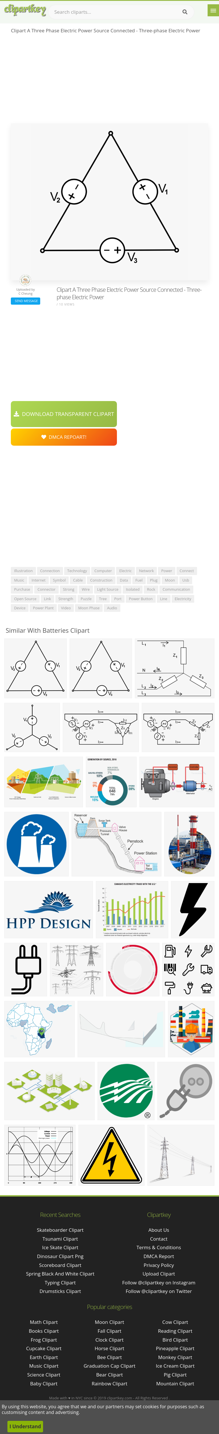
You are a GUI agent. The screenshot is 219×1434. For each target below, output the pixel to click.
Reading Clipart (175, 1331)
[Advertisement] (109, 80)
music (19, 580)
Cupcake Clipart (44, 1348)
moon (170, 580)
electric (125, 570)
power (166, 570)
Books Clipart (44, 1331)
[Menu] (213, 10)
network (146, 570)
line (163, 598)
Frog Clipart (44, 1339)
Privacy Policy (159, 1265)
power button (141, 598)
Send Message (25, 301)
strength (65, 598)
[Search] (185, 12)
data (124, 580)
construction (101, 580)
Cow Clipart (175, 1322)
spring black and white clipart (60, 1273)
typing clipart (60, 1282)
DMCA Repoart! (63, 437)
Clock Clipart (110, 1339)
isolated (132, 589)
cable (78, 580)
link (47, 598)
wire (86, 589)
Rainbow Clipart (109, 1383)
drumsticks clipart (60, 1291)
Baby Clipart (44, 1383)
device (19, 607)
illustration (23, 570)
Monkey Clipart (175, 1357)
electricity (183, 598)
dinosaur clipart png (60, 1256)
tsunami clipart (60, 1238)
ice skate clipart (60, 1247)
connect (187, 570)
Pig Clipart (175, 1374)
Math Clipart (44, 1322)
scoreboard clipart (60, 1265)
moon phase (89, 607)
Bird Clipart (175, 1339)
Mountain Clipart (175, 1383)
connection (50, 570)
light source (108, 589)
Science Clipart (43, 1374)
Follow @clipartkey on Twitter (159, 1291)
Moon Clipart (109, 1322)
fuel (139, 580)
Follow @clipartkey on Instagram (158, 1282)
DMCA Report (158, 1256)
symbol (59, 580)
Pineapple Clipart (175, 1348)
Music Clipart (43, 1365)
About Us (158, 1230)
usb (185, 580)
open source (25, 598)
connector (46, 589)
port (117, 598)
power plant (43, 607)
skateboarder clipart (60, 1230)
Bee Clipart (109, 1357)
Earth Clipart (44, 1357)
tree (103, 598)
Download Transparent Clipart (64, 414)
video (66, 607)
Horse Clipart (109, 1348)
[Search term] (121, 12)
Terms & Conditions (159, 1247)
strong (68, 589)
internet (39, 580)
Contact (158, 1238)
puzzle (86, 598)
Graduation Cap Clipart (109, 1365)
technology (77, 570)
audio (112, 607)
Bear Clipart (109, 1374)
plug (153, 580)
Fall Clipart (109, 1331)
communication (176, 589)
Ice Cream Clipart (175, 1365)
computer (103, 570)
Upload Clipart (159, 1273)
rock (151, 589)
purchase (22, 589)
